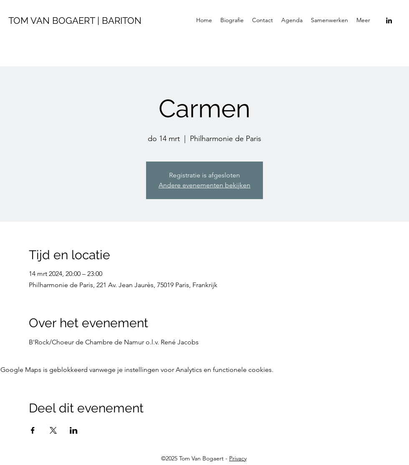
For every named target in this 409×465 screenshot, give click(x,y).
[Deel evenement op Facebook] (33, 430)
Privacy (238, 458)
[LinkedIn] (389, 20)
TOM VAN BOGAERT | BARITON (74, 20)
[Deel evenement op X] (53, 430)
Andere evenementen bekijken (204, 185)
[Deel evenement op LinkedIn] (74, 430)
